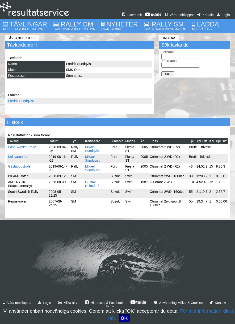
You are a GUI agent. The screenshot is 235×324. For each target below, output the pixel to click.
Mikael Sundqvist (92, 149)
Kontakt (205, 15)
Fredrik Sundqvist (21, 101)
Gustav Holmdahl (92, 184)
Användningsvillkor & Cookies (178, 303)
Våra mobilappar (179, 15)
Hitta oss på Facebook (104, 303)
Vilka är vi (68, 303)
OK (124, 318)
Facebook (132, 15)
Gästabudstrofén (20, 166)
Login (223, 15)
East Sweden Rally (22, 147)
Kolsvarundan (18, 157)
